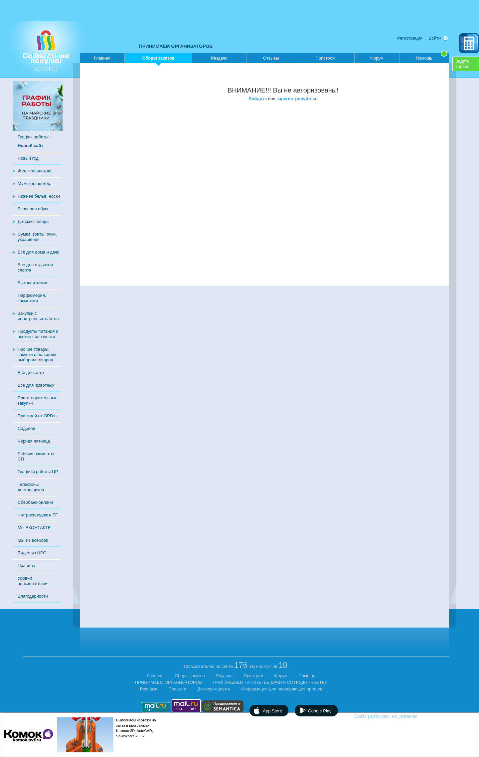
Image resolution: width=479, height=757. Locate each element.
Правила (26, 565)
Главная (102, 58)
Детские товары (33, 221)
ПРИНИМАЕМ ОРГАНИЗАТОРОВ (176, 46)
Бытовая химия (33, 282)
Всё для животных (36, 385)
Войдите (257, 98)
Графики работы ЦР (38, 471)
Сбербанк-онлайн (35, 502)
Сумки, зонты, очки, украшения (37, 237)
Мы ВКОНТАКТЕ (34, 527)
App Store (272, 710)
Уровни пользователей (33, 581)
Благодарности (33, 596)
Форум (377, 58)
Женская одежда (35, 170)
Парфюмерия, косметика (32, 298)
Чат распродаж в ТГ (38, 514)
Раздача (224, 675)
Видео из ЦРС (32, 552)
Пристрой (325, 58)
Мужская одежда (35, 183)
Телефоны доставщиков (31, 487)
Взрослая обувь (34, 208)
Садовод (26, 428)
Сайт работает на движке (400, 716)
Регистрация (409, 38)
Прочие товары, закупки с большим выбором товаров (37, 354)
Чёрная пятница (34, 441)
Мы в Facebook (33, 540)
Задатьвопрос (462, 64)
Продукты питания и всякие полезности (38, 334)
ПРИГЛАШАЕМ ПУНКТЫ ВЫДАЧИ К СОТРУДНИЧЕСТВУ (270, 682)
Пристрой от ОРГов (37, 415)
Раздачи (219, 58)
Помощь (431, 57)
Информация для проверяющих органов (281, 688)
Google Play (320, 710)
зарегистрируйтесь (297, 98)
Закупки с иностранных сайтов (38, 316)
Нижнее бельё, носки (39, 196)
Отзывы (271, 58)
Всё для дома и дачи (39, 252)
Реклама (148, 688)
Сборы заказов (158, 59)
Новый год (28, 158)
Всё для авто (31, 372)
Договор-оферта (213, 688)
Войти (435, 38)
